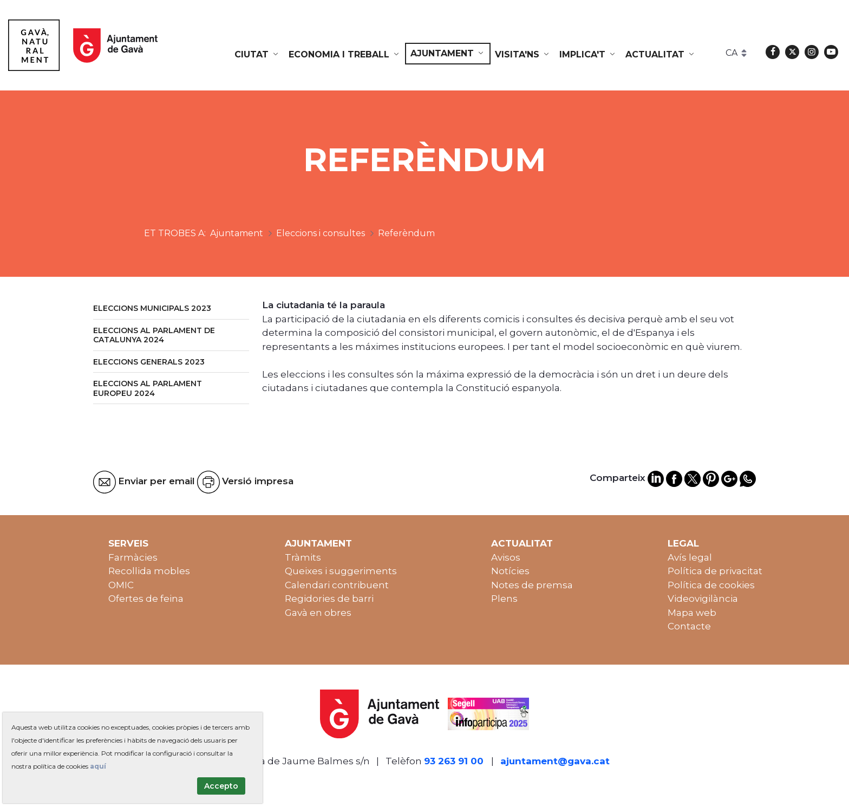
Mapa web (692, 612)
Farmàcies (133, 557)
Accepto (221, 786)
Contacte (689, 626)
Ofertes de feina (146, 598)
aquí (98, 766)
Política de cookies (711, 585)
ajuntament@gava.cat (555, 761)
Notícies (510, 571)
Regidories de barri (329, 598)
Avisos (505, 557)
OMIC (121, 585)
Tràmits (303, 557)
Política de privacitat (715, 571)
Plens (504, 598)
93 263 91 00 (454, 761)
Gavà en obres (318, 612)
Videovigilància (703, 598)
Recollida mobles (149, 571)
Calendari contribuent (337, 585)
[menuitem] (257, 55)
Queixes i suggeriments (341, 571)
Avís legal (690, 557)
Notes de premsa (532, 585)
